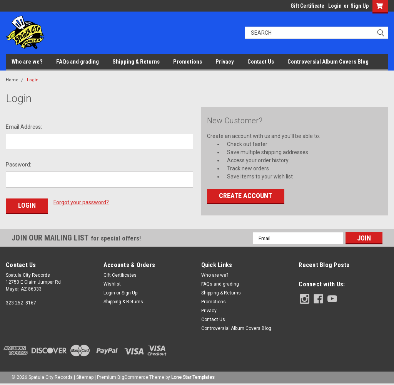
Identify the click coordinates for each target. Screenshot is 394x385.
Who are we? (27, 61)
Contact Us (260, 61)
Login (335, 6)
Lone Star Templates (193, 377)
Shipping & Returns (136, 61)
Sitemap (84, 377)
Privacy (224, 61)
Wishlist (112, 284)
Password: (18, 164)
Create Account (245, 196)
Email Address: (24, 127)
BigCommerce (132, 377)
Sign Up (360, 6)
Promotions (187, 61)
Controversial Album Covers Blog (328, 61)
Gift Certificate (307, 6)
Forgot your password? (81, 202)
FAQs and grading (77, 61)
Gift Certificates (120, 275)
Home (12, 79)
